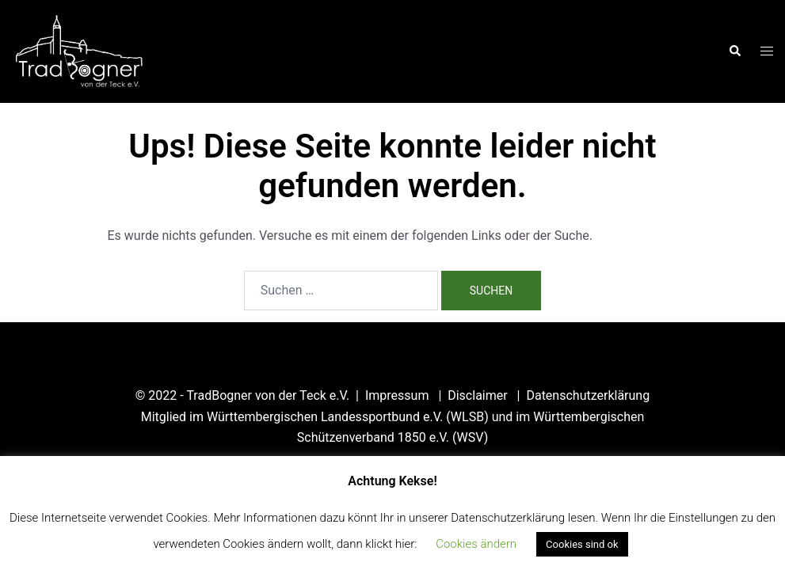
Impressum (398, 395)
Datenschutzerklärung (588, 395)
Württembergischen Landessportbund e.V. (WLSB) (348, 416)
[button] (734, 51)
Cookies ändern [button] (476, 544)
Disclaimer (479, 395)
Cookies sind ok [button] (582, 544)
